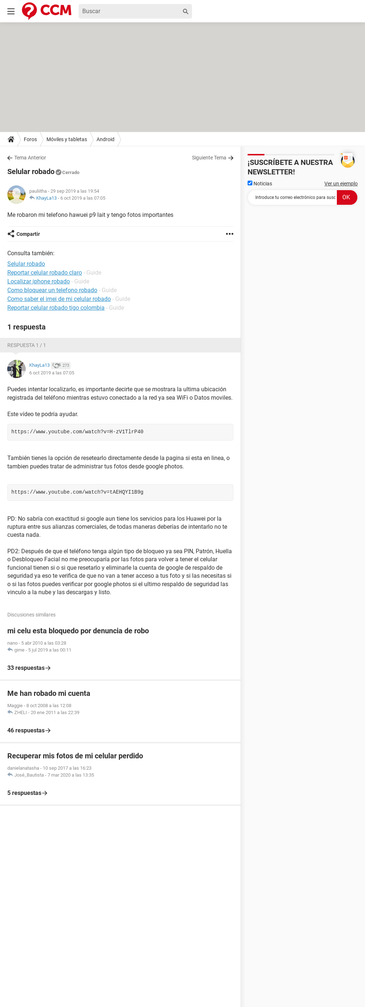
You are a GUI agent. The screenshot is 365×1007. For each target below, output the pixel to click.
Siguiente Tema (209, 158)
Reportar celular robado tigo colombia (56, 307)
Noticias (260, 183)
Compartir (28, 234)
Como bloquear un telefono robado (52, 290)
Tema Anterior (30, 158)
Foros (30, 139)
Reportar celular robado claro (44, 272)
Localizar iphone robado (38, 281)
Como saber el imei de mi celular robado (59, 298)
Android (105, 139)
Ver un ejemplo (341, 183)
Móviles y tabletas (66, 139)
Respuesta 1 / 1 (26, 345)
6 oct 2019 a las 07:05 (82, 198)
